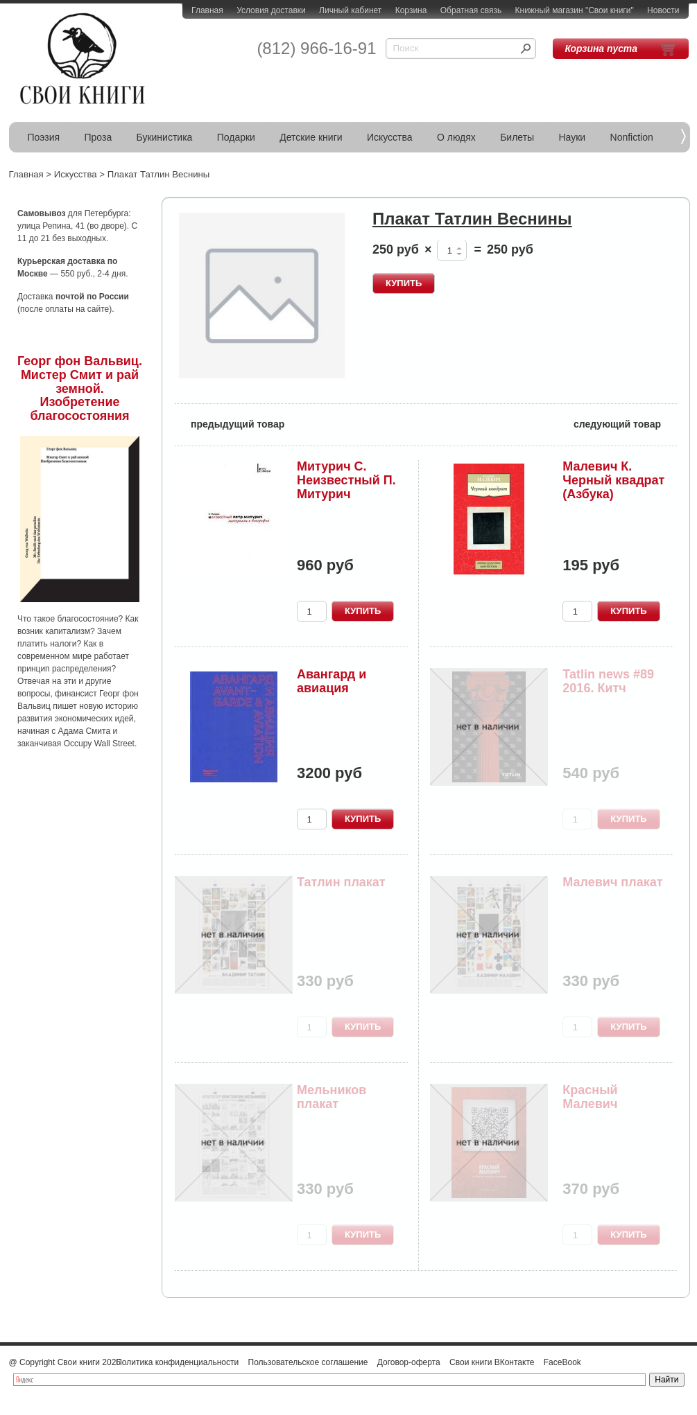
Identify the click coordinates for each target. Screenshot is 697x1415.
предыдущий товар (229, 423)
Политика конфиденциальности (177, 1362)
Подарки (236, 137)
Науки (572, 137)
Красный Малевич (589, 1097)
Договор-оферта (408, 1362)
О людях (456, 137)
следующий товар (625, 423)
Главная (207, 10)
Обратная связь (470, 10)
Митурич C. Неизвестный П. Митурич (346, 480)
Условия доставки (271, 10)
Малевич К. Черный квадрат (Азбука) (613, 480)
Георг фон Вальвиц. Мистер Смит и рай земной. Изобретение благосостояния (79, 388)
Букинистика (165, 137)
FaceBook (562, 1362)
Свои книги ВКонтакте (491, 1362)
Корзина (411, 10)
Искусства (390, 137)
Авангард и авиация (331, 681)
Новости (663, 10)
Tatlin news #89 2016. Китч (608, 681)
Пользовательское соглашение (308, 1362)
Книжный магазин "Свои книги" (574, 10)
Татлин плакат (341, 882)
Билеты (517, 137)
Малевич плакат (612, 882)
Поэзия (44, 137)
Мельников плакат (331, 1097)
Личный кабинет (350, 10)
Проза (98, 137)
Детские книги (310, 137)
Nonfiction (631, 137)
